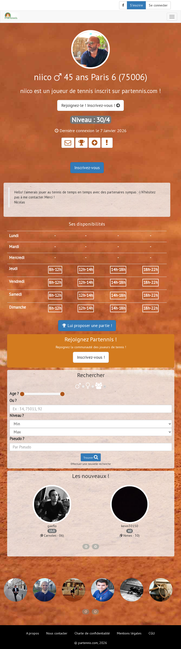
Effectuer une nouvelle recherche (91, 464)
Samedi (15, 294)
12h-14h (86, 269)
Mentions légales (129, 633)
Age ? (14, 393)
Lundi (13, 235)
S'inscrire (136, 5)
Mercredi (16, 257)
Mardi (14, 246)
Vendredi (16, 281)
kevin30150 (129, 526)
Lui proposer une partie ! (87, 325)
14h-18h (118, 269)
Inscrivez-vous (87, 167)
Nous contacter (56, 633)
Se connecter (158, 5)
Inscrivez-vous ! (91, 357)
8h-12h (55, 269)
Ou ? (13, 400)
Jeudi (13, 268)
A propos (32, 633)
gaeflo (52, 526)
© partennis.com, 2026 (90, 643)
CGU (152, 633)
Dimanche (17, 307)
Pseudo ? (17, 438)
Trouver (90, 457)
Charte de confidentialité (92, 633)
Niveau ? (17, 415)
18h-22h (150, 269)
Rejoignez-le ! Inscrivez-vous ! (90, 105)
